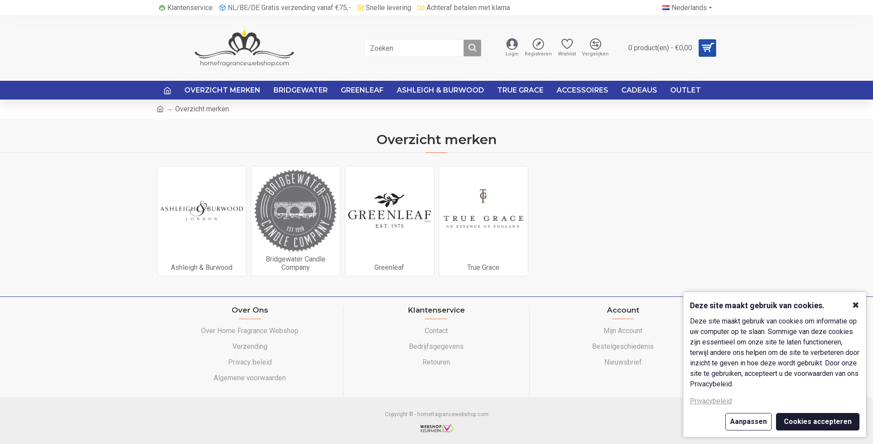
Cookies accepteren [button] (818, 421)
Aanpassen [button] (748, 421)
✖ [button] (855, 305)
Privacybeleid (711, 401)
